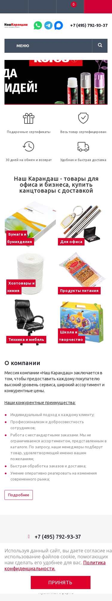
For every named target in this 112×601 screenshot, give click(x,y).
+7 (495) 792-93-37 (89, 25)
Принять (60, 582)
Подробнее (18, 495)
